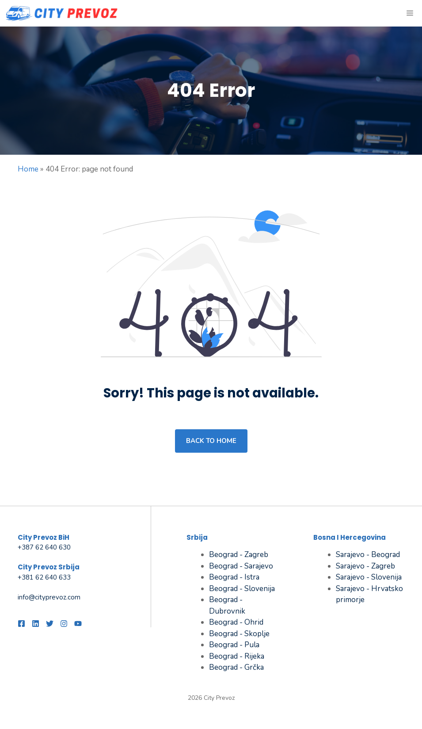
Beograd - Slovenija (242, 589)
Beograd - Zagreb (238, 555)
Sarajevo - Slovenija (369, 577)
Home (28, 169)
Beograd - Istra (234, 577)
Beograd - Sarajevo (241, 566)
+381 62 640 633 (44, 577)
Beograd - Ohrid (236, 622)
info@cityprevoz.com (49, 597)
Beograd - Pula (234, 645)
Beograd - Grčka (236, 667)
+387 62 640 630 (44, 547)
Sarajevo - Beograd (368, 555)
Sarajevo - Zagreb (365, 566)
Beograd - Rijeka (236, 656)
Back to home (211, 440)
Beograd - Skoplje (239, 634)
